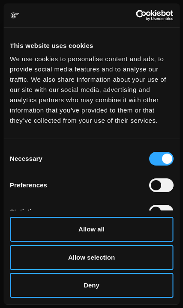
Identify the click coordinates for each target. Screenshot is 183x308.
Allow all (91, 229)
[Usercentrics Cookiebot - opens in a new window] (135, 15)
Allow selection (91, 257)
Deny (91, 285)
